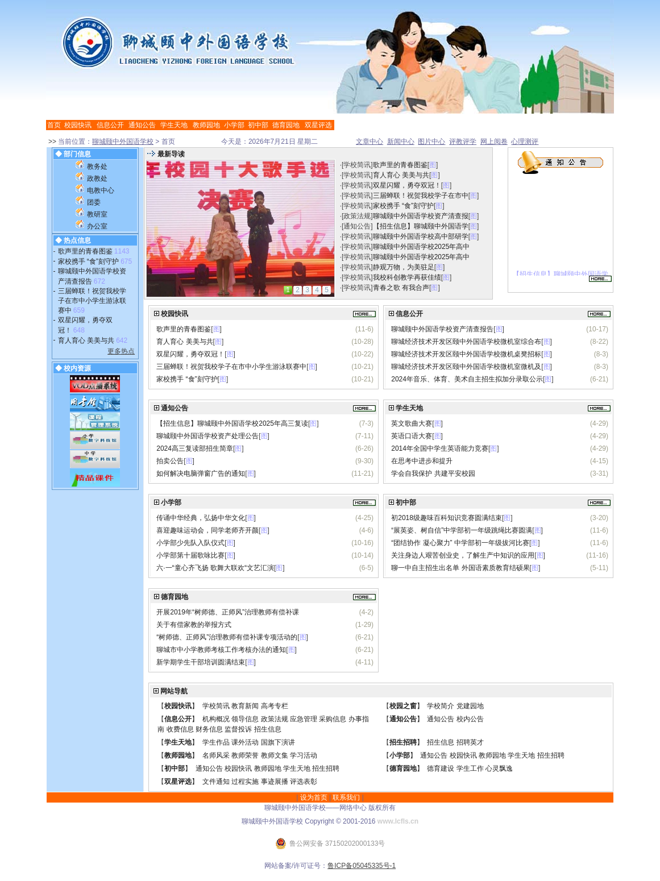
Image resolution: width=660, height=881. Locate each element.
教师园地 (206, 125)
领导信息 (245, 719)
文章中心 (369, 142)
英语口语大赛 (411, 436)
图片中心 (431, 142)
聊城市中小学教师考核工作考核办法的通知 (221, 650)
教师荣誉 (245, 755)
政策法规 (357, 216)
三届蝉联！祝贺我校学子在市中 (420, 196)
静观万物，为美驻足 (403, 267)
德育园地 (286, 125)
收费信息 (180, 729)
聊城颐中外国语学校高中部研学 (420, 236)
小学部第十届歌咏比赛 (190, 555)
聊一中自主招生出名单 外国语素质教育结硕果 (460, 568)
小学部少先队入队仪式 (190, 543)
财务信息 (209, 729)
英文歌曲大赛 (411, 423)
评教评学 (462, 142)
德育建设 (440, 768)
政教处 (97, 178)
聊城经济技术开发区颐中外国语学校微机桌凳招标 (466, 354)
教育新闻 (245, 706)
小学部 (234, 125)
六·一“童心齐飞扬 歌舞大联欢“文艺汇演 (215, 568)
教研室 (97, 214)
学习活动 (303, 755)
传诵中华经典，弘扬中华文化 (200, 518)
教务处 (97, 167)
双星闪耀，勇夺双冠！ (407, 185)
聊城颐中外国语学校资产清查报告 (442, 329)
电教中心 (100, 190)
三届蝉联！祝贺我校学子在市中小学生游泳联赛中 (92, 301)
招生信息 (267, 729)
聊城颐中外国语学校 (122, 142)
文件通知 (216, 782)
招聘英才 (470, 742)
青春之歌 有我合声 (401, 288)
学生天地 (174, 125)
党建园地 (470, 706)
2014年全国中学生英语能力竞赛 (439, 448)
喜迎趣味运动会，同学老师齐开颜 (207, 530)
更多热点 (121, 351)
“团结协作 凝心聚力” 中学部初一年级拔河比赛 (460, 543)
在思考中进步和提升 (422, 461)
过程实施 (245, 782)
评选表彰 (303, 782)
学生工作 (470, 768)
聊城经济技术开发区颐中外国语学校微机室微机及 (466, 367)
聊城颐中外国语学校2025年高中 (421, 247)
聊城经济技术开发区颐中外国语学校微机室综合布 (466, 342)
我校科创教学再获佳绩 (407, 277)
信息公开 (110, 125)
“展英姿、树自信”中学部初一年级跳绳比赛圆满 (461, 530)
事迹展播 (274, 782)
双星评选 (318, 125)
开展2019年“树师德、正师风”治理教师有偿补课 (227, 612)
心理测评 (524, 142)
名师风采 (216, 755)
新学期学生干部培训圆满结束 (200, 662)
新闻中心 (400, 142)
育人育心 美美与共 (86, 340)
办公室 (97, 226)
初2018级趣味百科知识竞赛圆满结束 (446, 518)
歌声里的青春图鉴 (85, 251)
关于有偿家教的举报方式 (193, 625)
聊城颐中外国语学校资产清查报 (420, 216)
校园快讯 (78, 125)
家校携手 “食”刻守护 (88, 261)
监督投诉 (238, 729)
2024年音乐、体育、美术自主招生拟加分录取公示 (467, 379)
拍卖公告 (170, 461)
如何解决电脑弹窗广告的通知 (200, 473)
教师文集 (274, 755)
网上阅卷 (494, 142)
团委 (94, 202)
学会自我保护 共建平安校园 (433, 473)
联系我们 (346, 797)
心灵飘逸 (499, 768)
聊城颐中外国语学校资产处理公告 (207, 436)
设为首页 (313, 797)
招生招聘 (403, 742)
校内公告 (470, 719)
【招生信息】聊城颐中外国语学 (420, 226)
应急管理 (303, 719)
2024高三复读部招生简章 (194, 448)
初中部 (258, 125)
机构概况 (216, 719)
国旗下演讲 (278, 742)
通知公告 (142, 125)
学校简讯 (357, 165)
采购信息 (332, 719)
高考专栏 (274, 706)
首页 (54, 125)
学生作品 (216, 742)
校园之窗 (403, 706)
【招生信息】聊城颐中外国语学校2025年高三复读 (232, 423)
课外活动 (245, 742)
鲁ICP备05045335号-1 (361, 866)
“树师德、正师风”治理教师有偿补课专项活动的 (226, 637)
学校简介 (440, 706)
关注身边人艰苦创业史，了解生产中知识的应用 (462, 555)
